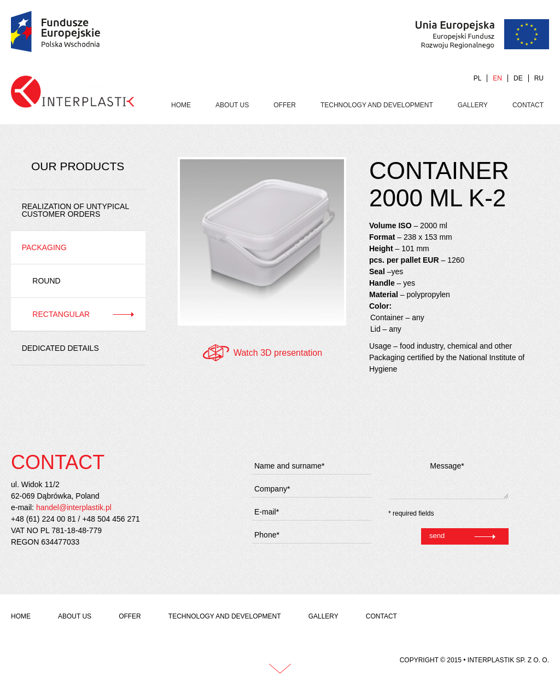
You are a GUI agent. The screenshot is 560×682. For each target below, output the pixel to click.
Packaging (44, 247)
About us (232, 105)
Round (46, 280)
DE (518, 78)
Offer (284, 105)
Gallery (473, 105)
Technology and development (376, 105)
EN (497, 78)
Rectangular (61, 314)
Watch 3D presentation (278, 352)
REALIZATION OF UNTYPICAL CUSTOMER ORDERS (75, 210)
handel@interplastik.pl (74, 507)
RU (539, 78)
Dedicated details (60, 348)
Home (181, 105)
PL (478, 78)
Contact (528, 105)
